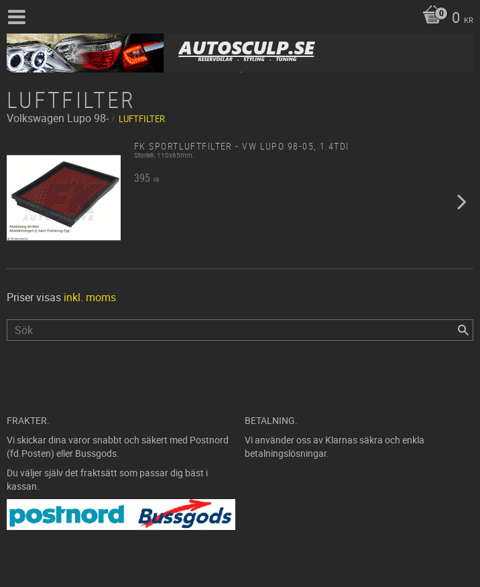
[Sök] (463, 330)
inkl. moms (90, 297)
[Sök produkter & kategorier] (240, 330)
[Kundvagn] (444, 19)
